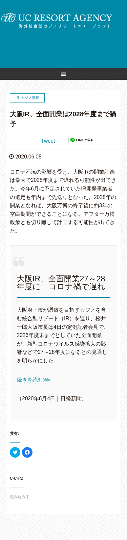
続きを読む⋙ (34, 380)
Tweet (48, 141)
